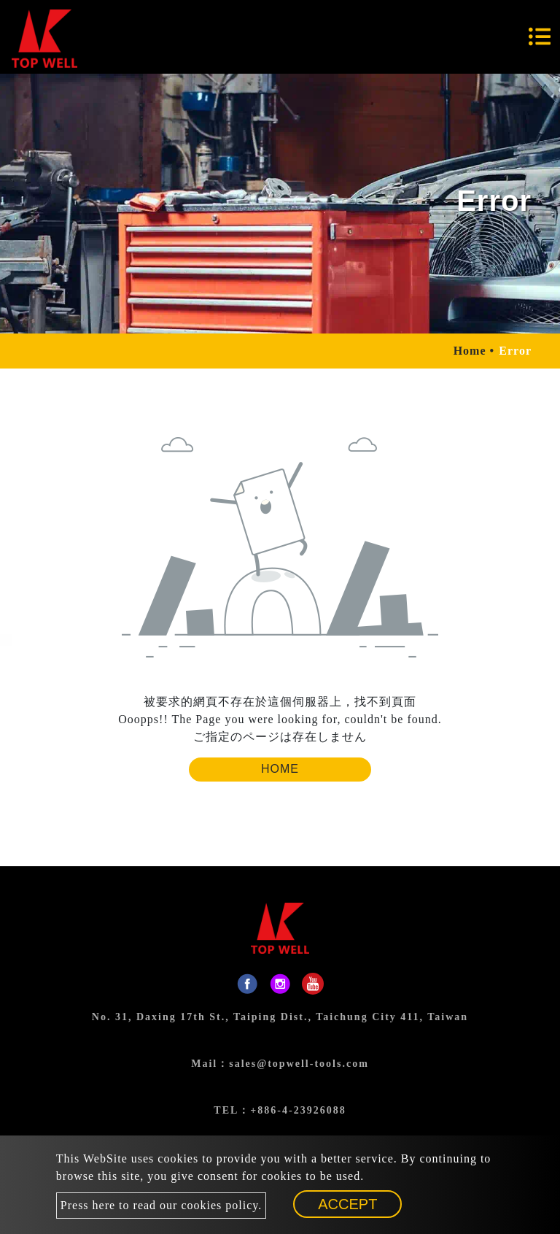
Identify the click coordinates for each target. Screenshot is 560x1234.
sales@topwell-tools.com (299, 1063)
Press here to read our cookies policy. (161, 1205)
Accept (347, 1204)
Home (470, 350)
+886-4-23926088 (298, 1110)
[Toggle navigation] (539, 36)
